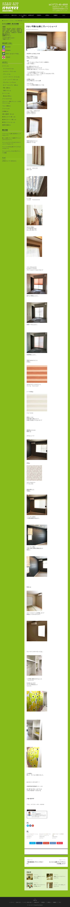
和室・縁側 (6, 87)
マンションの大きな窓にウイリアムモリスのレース (11, 147)
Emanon (41, 905)
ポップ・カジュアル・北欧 (10, 85)
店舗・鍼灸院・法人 (8, 114)
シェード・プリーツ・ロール (11, 76)
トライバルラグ (7, 98)
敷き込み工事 (7, 96)
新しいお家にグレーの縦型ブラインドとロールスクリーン (11, 138)
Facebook (6, 46)
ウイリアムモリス (8, 68)
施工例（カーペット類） (9, 119)
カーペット (5, 93)
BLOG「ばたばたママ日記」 (11, 53)
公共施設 (5, 111)
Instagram (6, 50)
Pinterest (6, 57)
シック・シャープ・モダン (10, 79)
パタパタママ (31, 905)
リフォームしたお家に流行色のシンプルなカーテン (11, 134)
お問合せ (47, 15)
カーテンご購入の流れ (23, 16)
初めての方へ (14, 15)
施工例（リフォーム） (8, 122)
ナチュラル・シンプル (9, 82)
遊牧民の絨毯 (6, 125)
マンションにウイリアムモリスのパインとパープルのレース (11, 143)
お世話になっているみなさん (9, 160)
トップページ (6, 15)
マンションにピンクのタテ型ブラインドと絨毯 (11, 152)
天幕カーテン (7, 90)
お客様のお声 (31, 15)
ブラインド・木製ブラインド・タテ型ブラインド (11, 102)
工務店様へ (39, 15)
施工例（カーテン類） (8, 116)
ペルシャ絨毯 (6, 105)
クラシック (6, 74)
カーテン (5, 66)
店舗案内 (55, 15)
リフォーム (5, 108)
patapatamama (35, 29)
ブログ (63, 15)
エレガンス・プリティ (9, 71)
